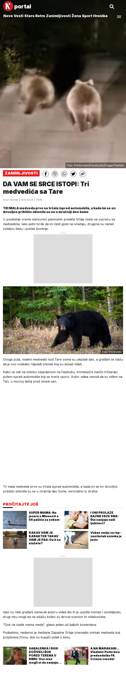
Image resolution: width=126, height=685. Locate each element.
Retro (40, 16)
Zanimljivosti (58, 16)
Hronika (100, 16)
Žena (76, 16)
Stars (29, 16)
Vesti (19, 16)
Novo (8, 16)
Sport (87, 16)
